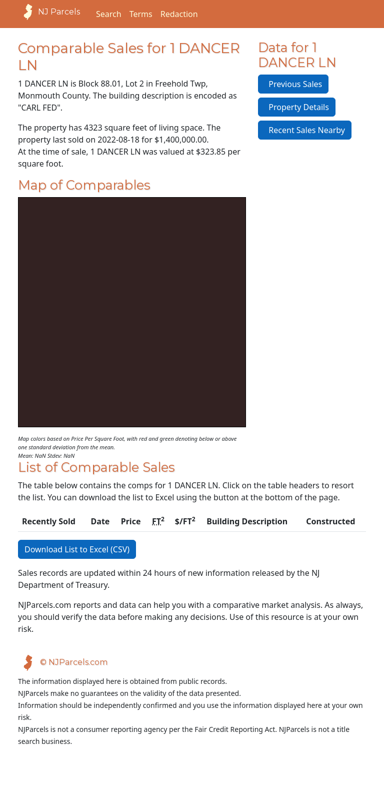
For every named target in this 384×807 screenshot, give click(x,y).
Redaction (179, 14)
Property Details (296, 107)
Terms (141, 14)
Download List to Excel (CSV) (77, 549)
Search (109, 14)
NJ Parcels (49, 12)
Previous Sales (293, 84)
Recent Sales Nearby (304, 130)
